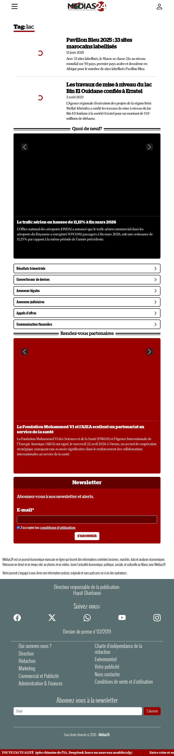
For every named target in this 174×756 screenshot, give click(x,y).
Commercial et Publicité (39, 675)
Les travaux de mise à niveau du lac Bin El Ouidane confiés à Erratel (109, 88)
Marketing (27, 668)
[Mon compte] (159, 6)
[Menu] (14, 7)
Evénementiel (106, 659)
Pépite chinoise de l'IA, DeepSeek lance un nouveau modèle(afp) (83, 753)
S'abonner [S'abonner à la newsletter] (87, 536)
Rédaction (27, 660)
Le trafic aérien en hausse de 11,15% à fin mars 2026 (66, 222)
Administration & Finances (40, 683)
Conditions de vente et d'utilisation (124, 681)
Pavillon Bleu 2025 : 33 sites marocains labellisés (99, 43)
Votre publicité (107, 666)
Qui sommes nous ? (35, 645)
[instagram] (157, 617)
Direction (26, 653)
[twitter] (52, 617)
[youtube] (122, 617)
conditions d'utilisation (57, 528)
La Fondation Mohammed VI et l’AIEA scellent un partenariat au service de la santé (80, 429)
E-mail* (25, 510)
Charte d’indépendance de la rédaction (118, 648)
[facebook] (17, 617)
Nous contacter (107, 674)
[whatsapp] (87, 617)
